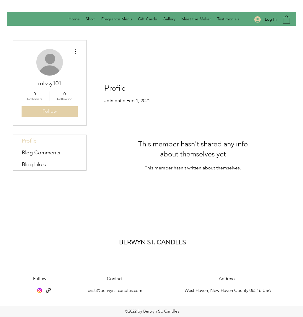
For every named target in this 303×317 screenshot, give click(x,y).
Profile (29, 141)
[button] (286, 19)
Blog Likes (34, 164)
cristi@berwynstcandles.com (115, 290)
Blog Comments (41, 152)
